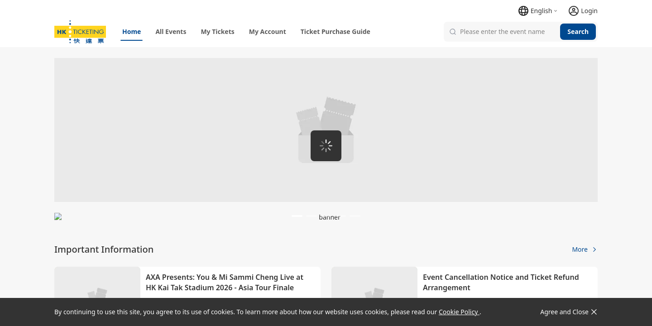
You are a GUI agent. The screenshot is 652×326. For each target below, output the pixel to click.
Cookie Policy (459, 311)
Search (578, 31)
